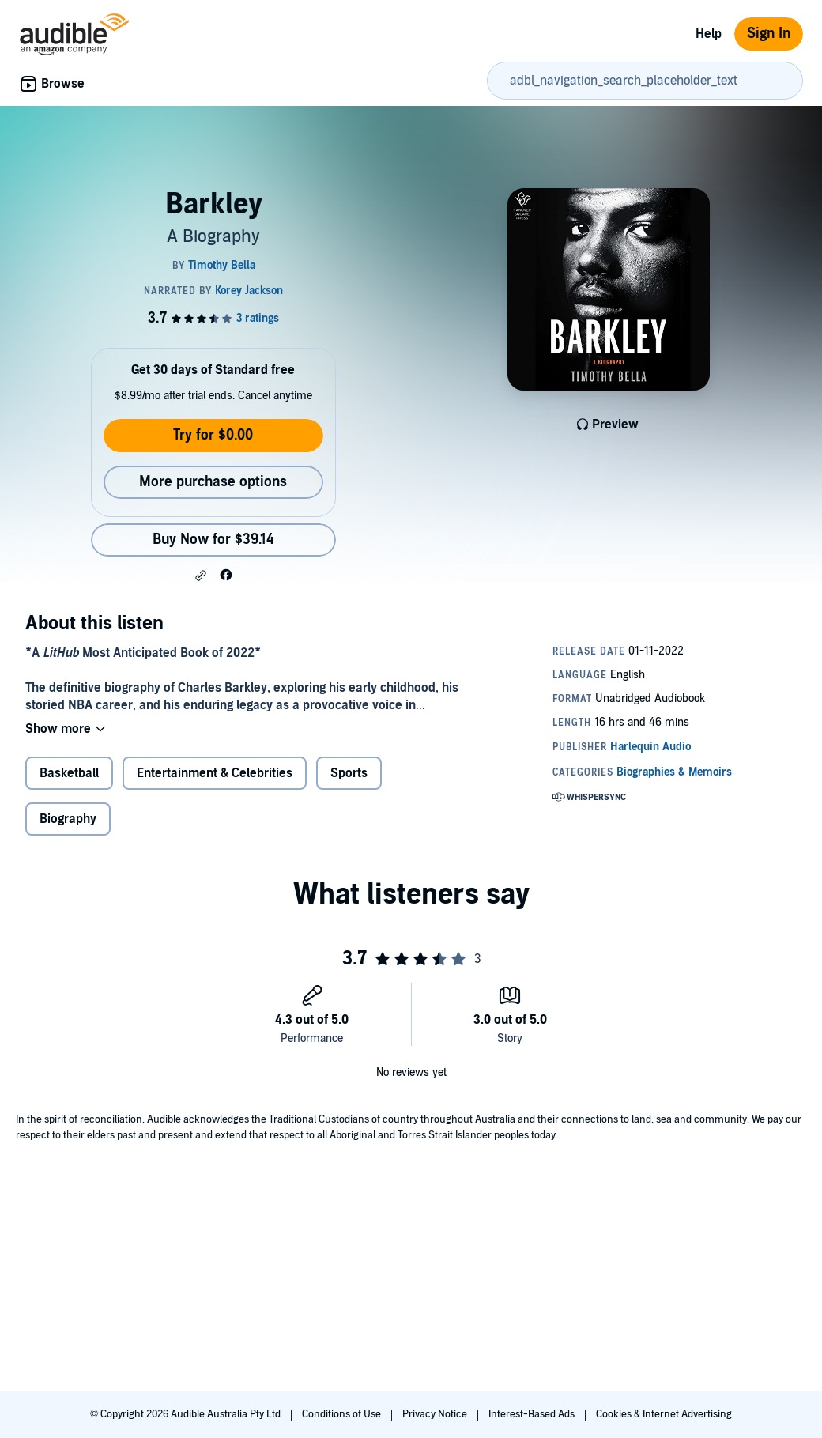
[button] (200, 575)
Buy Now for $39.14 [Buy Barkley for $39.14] (213, 539)
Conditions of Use (342, 1414)
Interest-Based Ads (532, 1414)
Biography (68, 819)
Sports (349, 773)
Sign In (768, 33)
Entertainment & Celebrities (214, 773)
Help (709, 34)
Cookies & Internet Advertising (664, 1414)
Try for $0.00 (213, 435)
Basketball (69, 773)
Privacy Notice (435, 1414)
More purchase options (213, 482)
